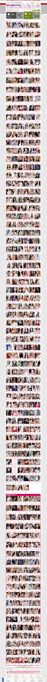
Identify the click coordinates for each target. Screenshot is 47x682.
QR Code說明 (38, 10)
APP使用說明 (34, 10)
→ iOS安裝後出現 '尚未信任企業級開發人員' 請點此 (12, 19)
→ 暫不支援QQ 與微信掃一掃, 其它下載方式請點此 (24, 19)
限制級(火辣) (18, 21)
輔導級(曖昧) (22, 21)
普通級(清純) (27, 21)
